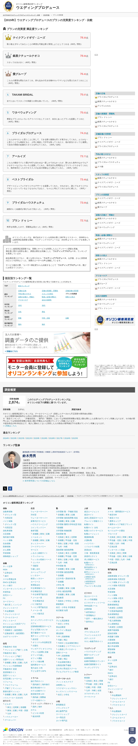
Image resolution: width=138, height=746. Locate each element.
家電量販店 (60, 705)
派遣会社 (88, 550)
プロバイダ (112, 534)
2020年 (37, 438)
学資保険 (7, 553)
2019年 (44, 438)
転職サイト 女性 (91, 527)
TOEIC (61, 643)
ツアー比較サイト (38, 700)
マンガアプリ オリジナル (41, 649)
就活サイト (89, 515)
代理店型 (8, 518)
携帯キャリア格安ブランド (121, 524)
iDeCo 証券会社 (9, 582)
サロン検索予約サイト (93, 641)
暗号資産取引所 (9, 627)
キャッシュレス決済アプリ (14, 624)
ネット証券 (7, 566)
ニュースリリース (40, 730)
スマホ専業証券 (9, 579)
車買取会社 (35, 585)
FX (4, 598)
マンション (9, 650)
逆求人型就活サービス (93, 518)
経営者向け (91, 612)
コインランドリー (38, 527)
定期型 (120, 608)
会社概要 (29, 730)
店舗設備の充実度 (71, 291)
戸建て (19, 650)
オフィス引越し (37, 655)
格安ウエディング (91, 655)
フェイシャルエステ (92, 635)
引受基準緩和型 (116, 611)
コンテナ (36, 562)
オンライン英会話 (63, 630)
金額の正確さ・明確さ (26, 297)
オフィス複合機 (37, 661)
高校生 (61, 601)
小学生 (76, 601)
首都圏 (8, 663)
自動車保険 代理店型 (116, 579)
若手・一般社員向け (94, 619)
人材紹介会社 (90, 578)
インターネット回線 (116, 550)
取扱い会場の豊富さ (49, 297)
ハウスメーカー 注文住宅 (13, 698)
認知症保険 (112, 633)
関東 (19, 318)
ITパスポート (71, 649)
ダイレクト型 (10, 515)
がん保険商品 (113, 624)
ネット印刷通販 (90, 599)
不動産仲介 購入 (10, 653)
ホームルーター (114, 527)
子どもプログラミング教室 (67, 672)
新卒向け (90, 622)
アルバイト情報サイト (93, 521)
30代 (43, 305)
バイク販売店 (36, 604)
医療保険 (7, 547)
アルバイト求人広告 (92, 586)
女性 (19, 312)
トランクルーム (37, 556)
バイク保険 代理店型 (116, 585)
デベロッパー (10, 720)
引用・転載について (83, 730)
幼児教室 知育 (62, 610)
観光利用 (36, 716)
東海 (14, 663)
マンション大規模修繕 (12, 666)
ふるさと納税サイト (39, 553)
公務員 (61, 649)
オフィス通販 (36, 658)
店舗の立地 (22, 291)
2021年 (29, 438)
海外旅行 (46, 684)
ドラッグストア (62, 708)
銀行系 (8, 605)
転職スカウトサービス (93, 531)
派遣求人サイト (90, 556)
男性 (43, 312)
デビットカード (9, 621)
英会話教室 (60, 627)
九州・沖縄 (62, 547)
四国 (111, 543)
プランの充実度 (102, 195)
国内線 (35, 697)
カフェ (33, 623)
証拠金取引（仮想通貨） (15, 633)
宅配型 (35, 566)
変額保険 (111, 649)
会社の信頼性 (46, 300)
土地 (25, 650)
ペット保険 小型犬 (115, 598)
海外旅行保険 (8, 537)
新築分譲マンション (11, 691)
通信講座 (60, 633)
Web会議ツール (91, 606)
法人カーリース (90, 596)
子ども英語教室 (62, 621)
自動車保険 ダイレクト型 (118, 576)
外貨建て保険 (113, 637)
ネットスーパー (37, 543)
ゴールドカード (11, 617)
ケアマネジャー (74, 646)
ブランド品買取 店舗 (39, 652)
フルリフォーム (11, 685)
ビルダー (8, 704)
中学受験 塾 (61, 566)
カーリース (35, 582)
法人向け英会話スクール (66, 668)
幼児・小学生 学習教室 (65, 607)
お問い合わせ (69, 730)
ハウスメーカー (11, 717)
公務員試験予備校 (63, 665)
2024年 (6, 438)
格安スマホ (114, 518)
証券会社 (8, 573)
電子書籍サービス (38, 633)
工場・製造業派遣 (91, 553)
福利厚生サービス (38, 665)
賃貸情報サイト (9, 672)
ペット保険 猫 (114, 601)
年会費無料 (9, 611)
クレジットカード (10, 608)
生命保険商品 (113, 614)
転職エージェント (91, 534)
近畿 (67, 318)
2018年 (52, 438)
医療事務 (66, 637)
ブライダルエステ (91, 632)
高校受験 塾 (61, 534)
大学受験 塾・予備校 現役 (67, 512)
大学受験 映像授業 (64, 531)
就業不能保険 (113, 630)
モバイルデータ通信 (116, 531)
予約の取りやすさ (24, 294)
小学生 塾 (60, 585)
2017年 (60, 438)
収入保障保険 (115, 621)
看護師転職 (89, 537)
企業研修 (88, 609)
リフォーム (7, 682)
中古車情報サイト (38, 588)
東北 (9, 707)
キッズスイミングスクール (66, 691)
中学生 (68, 601)
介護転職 (88, 540)
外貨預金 (7, 592)
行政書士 (61, 646)
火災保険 (7, 534)
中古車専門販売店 (40, 594)
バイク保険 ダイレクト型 (118, 582)
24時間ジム (61, 685)
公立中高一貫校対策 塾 (65, 578)
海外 (43, 324)
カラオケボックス (91, 693)
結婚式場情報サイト (92, 664)
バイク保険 (7, 521)
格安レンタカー (37, 578)
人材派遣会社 (90, 582)
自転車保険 (7, 531)
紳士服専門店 (61, 711)
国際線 (43, 697)
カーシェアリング (38, 572)
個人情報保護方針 (55, 730)
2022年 (21, 438)
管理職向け (91, 615)
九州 (25, 663)
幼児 (60, 624)
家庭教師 (60, 604)
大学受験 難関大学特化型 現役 (69, 524)
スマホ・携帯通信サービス (119, 512)
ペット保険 (7, 540)
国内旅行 (36, 684)
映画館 (87, 678)
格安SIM (113, 515)
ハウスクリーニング (39, 524)
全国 (99, 690)
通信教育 (60, 598)
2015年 (75, 438)
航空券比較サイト (38, 688)
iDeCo (110, 673)
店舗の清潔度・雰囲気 (50, 291)
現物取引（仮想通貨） (14, 630)
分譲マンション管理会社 (13, 659)
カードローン (8, 601)
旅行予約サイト (37, 681)
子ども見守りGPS (38, 671)
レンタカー (35, 575)
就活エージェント (91, 512)
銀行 (7, 576)
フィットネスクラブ (64, 682)
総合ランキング (24, 286)
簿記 (65, 640)
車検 (32, 617)
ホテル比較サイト (38, 691)
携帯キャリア (115, 521)
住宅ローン (7, 595)
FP (59, 637)
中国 (130, 540)
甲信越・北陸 (71, 540)
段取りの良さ (70, 297)
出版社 (35, 645)
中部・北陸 (46, 318)
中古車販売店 (36, 591)
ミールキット (36, 537)
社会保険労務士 (72, 643)
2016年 (67, 438)
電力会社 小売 (37, 668)
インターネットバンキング (14, 589)
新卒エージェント (91, 573)
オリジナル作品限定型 (42, 642)
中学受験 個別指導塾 (65, 572)
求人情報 (96, 730)
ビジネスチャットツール (94, 603)
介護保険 (111, 640)
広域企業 (113, 547)
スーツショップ (62, 714)
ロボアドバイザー (10, 637)
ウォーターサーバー (39, 512)
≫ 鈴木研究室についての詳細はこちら (39, 481)
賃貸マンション (9, 675)
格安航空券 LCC (37, 694)
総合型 (35, 639)
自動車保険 (7, 512)
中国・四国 (23, 710)
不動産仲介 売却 (10, 647)
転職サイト (89, 524)
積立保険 (111, 652)
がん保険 (7, 550)
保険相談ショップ (10, 556)
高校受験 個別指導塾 (65, 550)
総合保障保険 (113, 643)
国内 (19, 324)
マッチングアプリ (91, 667)
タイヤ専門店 (61, 721)
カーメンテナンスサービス (42, 620)
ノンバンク (17, 605)
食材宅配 (34, 531)
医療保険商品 (113, 605)
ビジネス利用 (38, 713)
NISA (5, 569)
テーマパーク (90, 697)
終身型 (112, 608)
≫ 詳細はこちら (10, 426)
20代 (20, 305)
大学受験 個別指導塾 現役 (67, 518)
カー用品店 (60, 717)
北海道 (61, 537)
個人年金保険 (113, 646)
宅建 (60, 640)
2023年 (14, 438)
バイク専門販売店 (40, 607)
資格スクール (61, 652)
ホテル (33, 710)
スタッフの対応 (47, 294)
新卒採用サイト (90, 568)
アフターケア (23, 300)
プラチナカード (118, 705)
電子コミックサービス (40, 636)
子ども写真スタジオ (39, 630)
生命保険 (7, 543)
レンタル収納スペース (42, 559)
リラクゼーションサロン (66, 688)
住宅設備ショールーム (12, 678)
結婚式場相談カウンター (94, 661)
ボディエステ (90, 638)
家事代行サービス (38, 521)
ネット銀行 (7, 585)
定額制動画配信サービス (41, 626)
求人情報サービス (91, 559)
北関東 (16, 707)
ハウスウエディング (92, 652)
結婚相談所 (89, 658)
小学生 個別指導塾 (64, 591)
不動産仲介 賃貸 (10, 669)
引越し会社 (35, 569)
